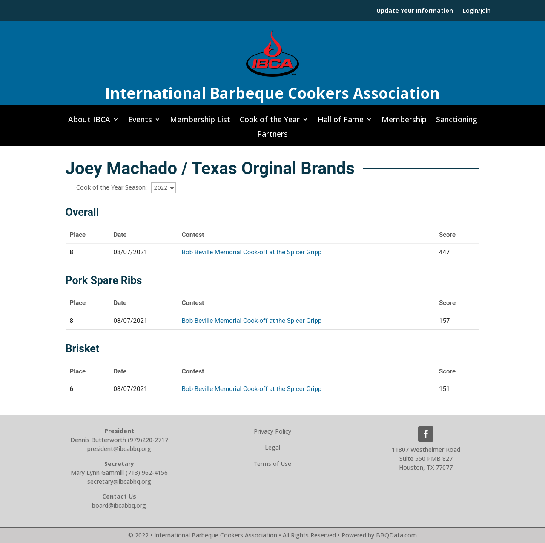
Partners (272, 136)
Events (140, 121)
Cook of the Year (270, 121)
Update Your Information (414, 11)
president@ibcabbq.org (119, 449)
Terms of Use (272, 464)
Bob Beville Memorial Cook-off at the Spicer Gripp (251, 252)
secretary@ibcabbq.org (119, 481)
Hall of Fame (341, 121)
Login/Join (476, 11)
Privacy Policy (272, 431)
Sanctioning (456, 121)
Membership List (200, 121)
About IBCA (89, 121)
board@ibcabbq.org (119, 505)
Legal (272, 447)
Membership (404, 121)
